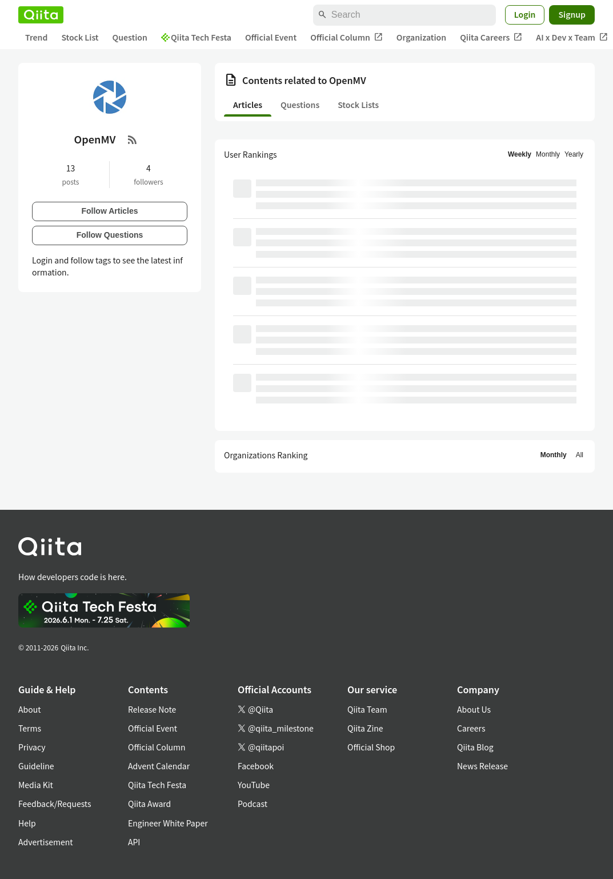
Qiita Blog (475, 747)
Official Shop (371, 747)
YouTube (254, 784)
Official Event (271, 37)
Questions (300, 104)
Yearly (573, 154)
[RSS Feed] (132, 139)
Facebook (256, 766)
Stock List (79, 37)
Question (130, 37)
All (579, 455)
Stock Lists (358, 104)
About (29, 709)
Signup (572, 14)
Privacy (31, 747)
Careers (471, 728)
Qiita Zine (365, 728)
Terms (29, 728)
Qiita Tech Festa (196, 37)
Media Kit (35, 784)
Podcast (252, 803)
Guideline (36, 766)
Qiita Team (367, 709)
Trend (36, 37)
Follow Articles (109, 210)
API (134, 842)
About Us (474, 709)
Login (525, 14)
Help (27, 823)
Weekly (519, 154)
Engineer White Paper (168, 823)
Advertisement (45, 842)
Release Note (152, 709)
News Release (482, 766)
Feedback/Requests (54, 803)
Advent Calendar (159, 766)
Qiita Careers (491, 37)
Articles (247, 104)
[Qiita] (40, 14)
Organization (421, 37)
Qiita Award (149, 803)
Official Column (346, 37)
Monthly (548, 154)
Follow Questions (110, 234)
